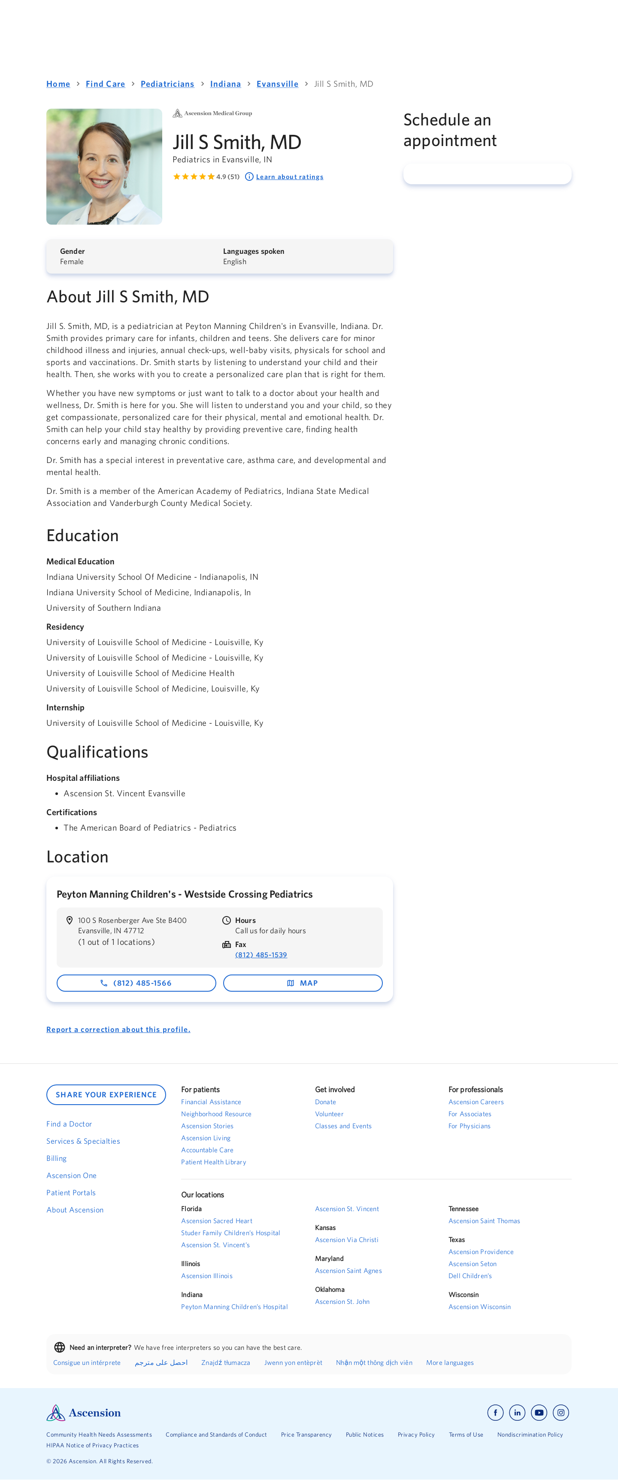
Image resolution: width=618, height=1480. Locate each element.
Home (58, 83)
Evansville (278, 83)
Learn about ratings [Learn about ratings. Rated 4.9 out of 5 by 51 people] (284, 176)
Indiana (226, 83)
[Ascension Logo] (177, 1413)
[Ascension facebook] (495, 1412)
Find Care (105, 83)
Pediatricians (167, 83)
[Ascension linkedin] (517, 1412)
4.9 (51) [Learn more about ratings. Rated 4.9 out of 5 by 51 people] (228, 176)
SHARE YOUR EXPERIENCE (106, 1094)
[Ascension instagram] (561, 1412)
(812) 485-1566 (136, 982)
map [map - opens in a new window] (302, 982)
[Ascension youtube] (539, 1412)
